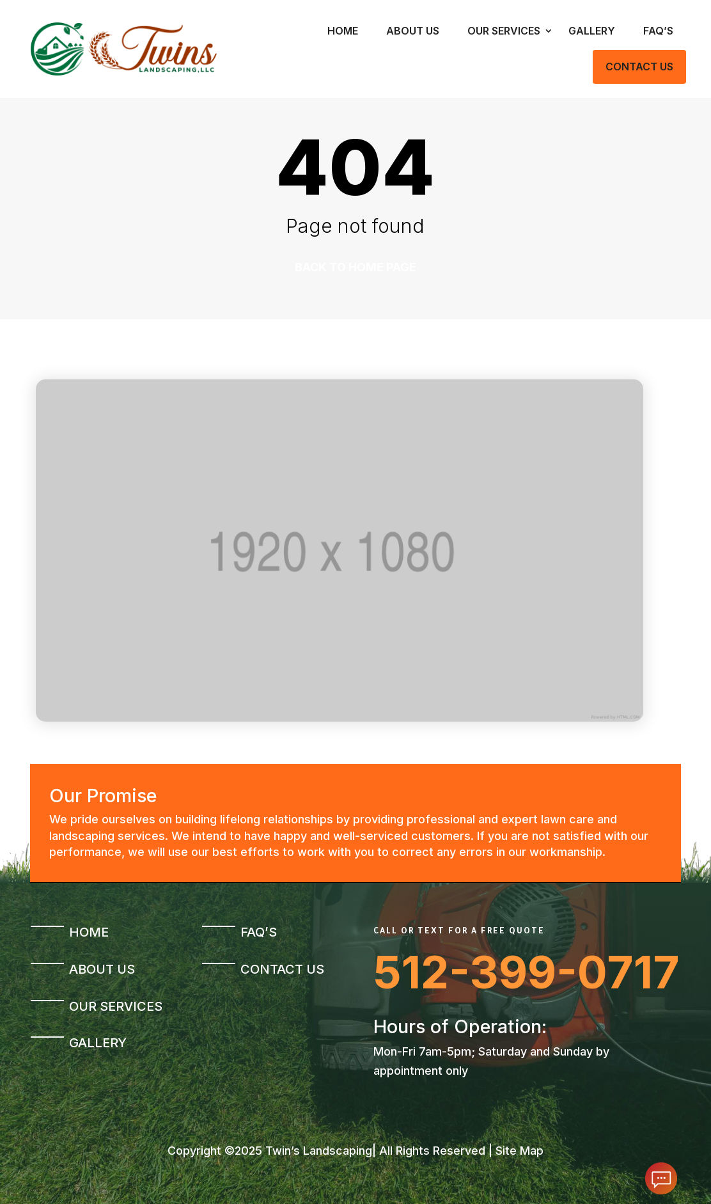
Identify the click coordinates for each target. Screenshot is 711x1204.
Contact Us (639, 66)
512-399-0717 (526, 972)
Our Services (503, 30)
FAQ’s (658, 30)
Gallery (591, 30)
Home (342, 30)
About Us (412, 30)
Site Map (519, 1150)
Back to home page (355, 267)
